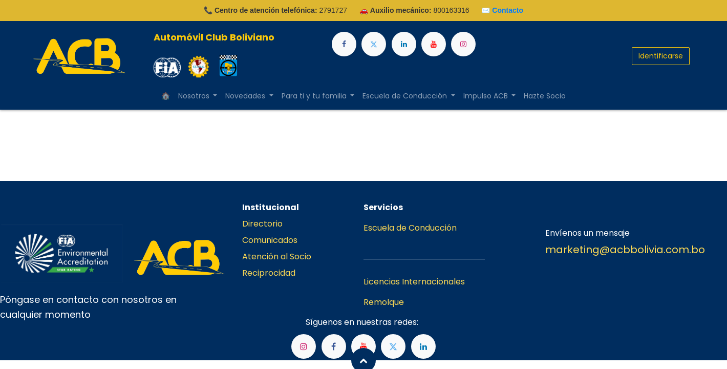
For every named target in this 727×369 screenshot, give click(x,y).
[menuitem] (165, 96)
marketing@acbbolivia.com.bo (625, 249)
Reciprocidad (268, 273)
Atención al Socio (276, 256)
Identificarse (660, 56)
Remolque (384, 302)
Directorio (262, 224)
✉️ (502, 10)
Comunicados (269, 240)
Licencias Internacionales (414, 282)
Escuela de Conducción (410, 228)
